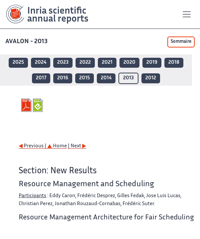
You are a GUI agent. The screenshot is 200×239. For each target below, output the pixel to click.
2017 (41, 78)
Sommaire (181, 42)
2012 (150, 78)
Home (57, 146)
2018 (173, 62)
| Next (77, 146)
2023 (63, 62)
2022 (85, 62)
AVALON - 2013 (27, 41)
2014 (106, 78)
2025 (18, 62)
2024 (40, 62)
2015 (84, 78)
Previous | (33, 146)
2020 (129, 62)
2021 (107, 62)
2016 (62, 78)
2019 (151, 62)
